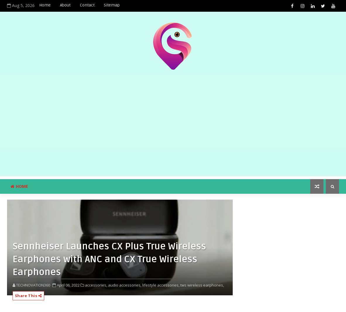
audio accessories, (124, 285)
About (65, 5)
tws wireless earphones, (202, 285)
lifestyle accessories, (160, 285)
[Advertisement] (173, 135)
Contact (87, 5)
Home (45, 5)
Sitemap (112, 5)
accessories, (96, 285)
